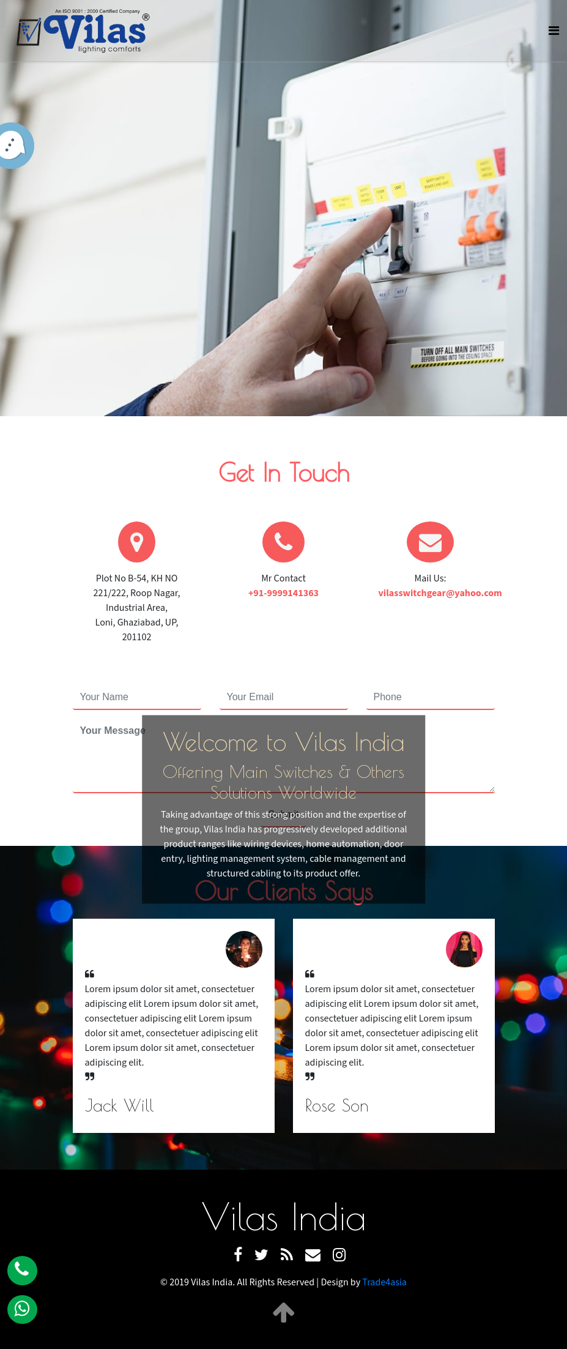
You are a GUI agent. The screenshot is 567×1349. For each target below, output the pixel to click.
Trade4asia (384, 1282)
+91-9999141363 (283, 593)
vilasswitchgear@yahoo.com (440, 593)
